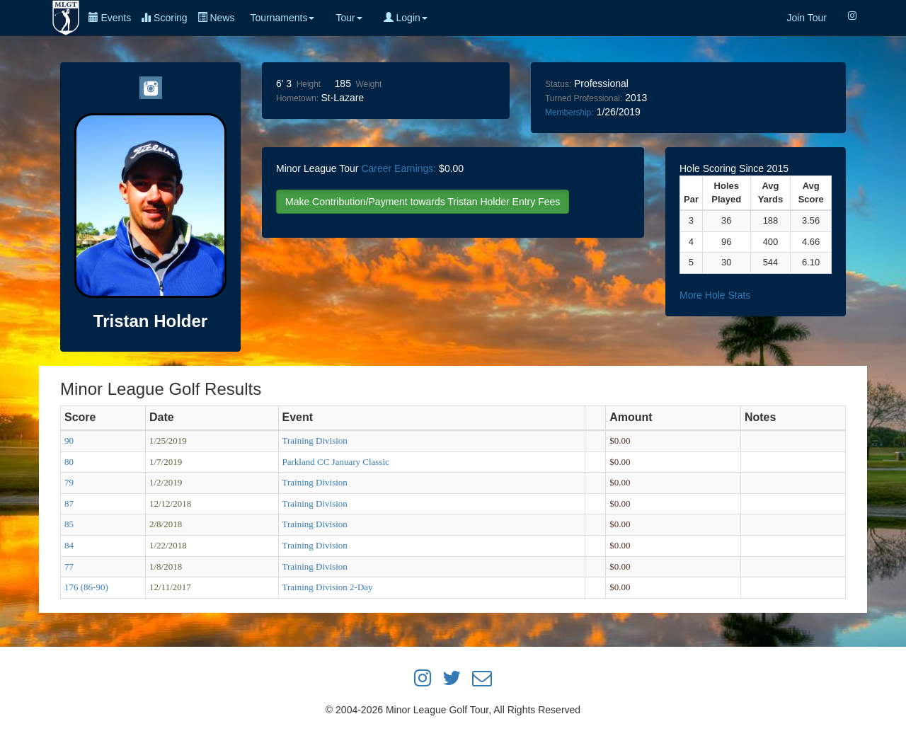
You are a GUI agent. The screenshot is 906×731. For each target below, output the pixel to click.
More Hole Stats (715, 295)
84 (69, 545)
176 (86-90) (86, 587)
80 (69, 461)
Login (406, 17)
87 (69, 503)
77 (69, 566)
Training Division (315, 440)
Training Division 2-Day (327, 587)
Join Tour (806, 17)
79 (69, 482)
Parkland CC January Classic (335, 461)
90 (69, 440)
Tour (349, 17)
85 (69, 524)
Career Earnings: (398, 168)
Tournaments (282, 17)
